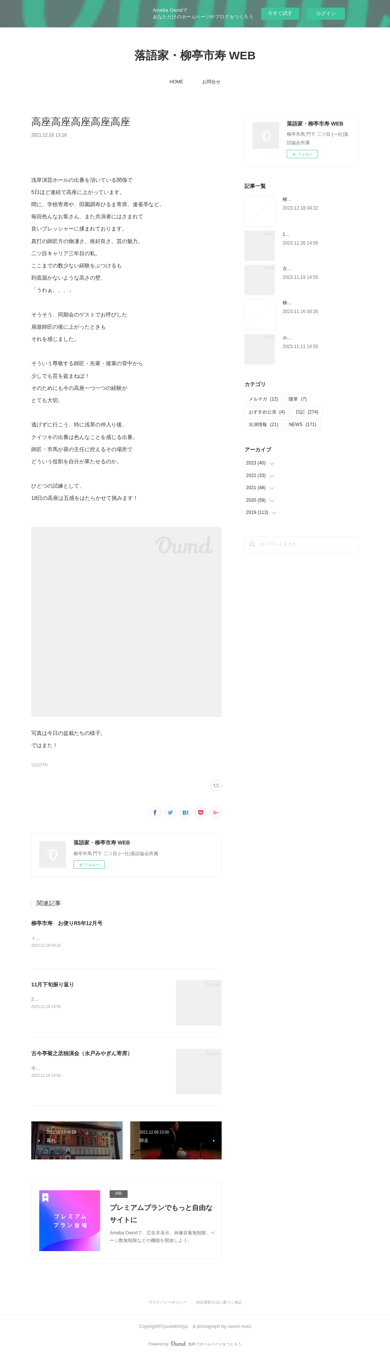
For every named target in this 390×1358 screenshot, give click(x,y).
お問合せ (211, 81)
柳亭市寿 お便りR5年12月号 (66, 923)
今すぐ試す (280, 13)
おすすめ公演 (267, 412)
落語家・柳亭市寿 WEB (195, 55)
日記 (307, 412)
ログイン (326, 13)
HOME (176, 81)
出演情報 (263, 424)
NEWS (302, 424)
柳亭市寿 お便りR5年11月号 (313, 302)
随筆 (298, 399)
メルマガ (263, 399)
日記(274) (39, 765)
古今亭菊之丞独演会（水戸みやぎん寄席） (82, 1054)
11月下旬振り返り (53, 985)
